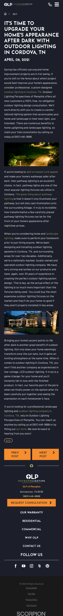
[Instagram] (31, 566)
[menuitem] (31, 587)
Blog (8, 440)
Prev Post (19, 454)
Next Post (47, 454)
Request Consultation (31, 502)
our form (21, 429)
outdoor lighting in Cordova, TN (22, 92)
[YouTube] (23, 566)
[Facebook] (15, 566)
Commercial (31, 529)
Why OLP (31, 538)
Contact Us (31, 546)
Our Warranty (31, 512)
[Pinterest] (47, 566)
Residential (31, 521)
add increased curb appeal (42, 171)
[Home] (18, 4)
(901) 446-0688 (31, 496)
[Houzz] (39, 566)
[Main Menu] (57, 4)
